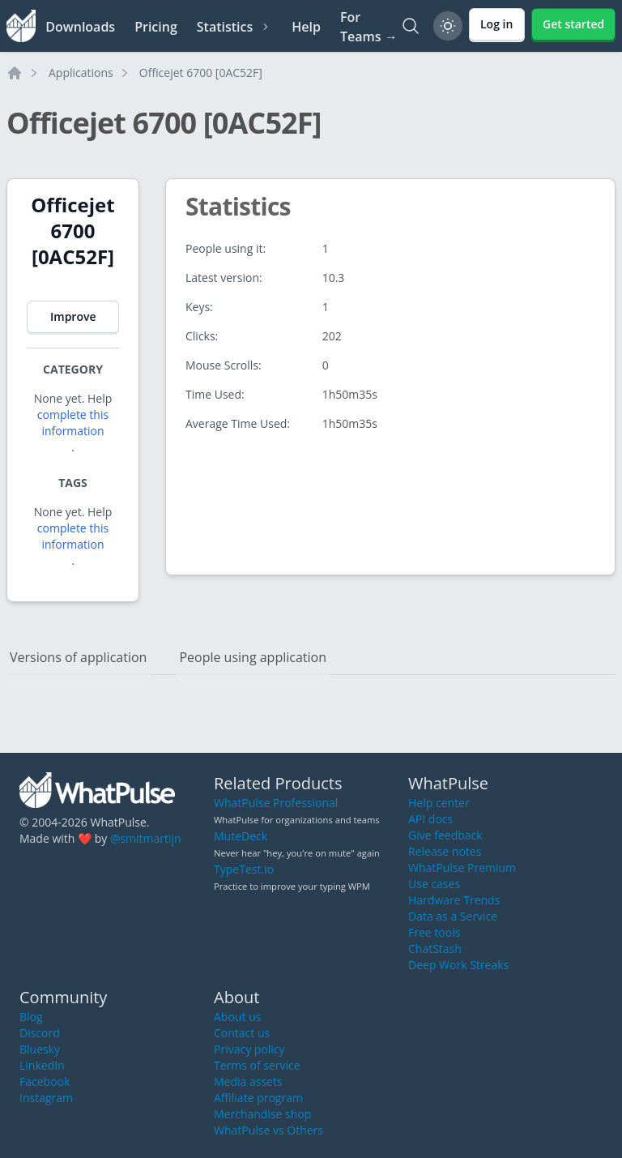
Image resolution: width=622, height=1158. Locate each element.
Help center (439, 802)
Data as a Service (452, 916)
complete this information (73, 422)
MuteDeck (240, 836)
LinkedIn (42, 1065)
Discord (39, 1032)
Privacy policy (249, 1049)
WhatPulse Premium (462, 867)
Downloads (80, 27)
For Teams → (369, 26)
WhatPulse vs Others (268, 1130)
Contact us (242, 1032)
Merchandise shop (262, 1114)
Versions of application (78, 657)
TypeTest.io (244, 869)
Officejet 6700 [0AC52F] (200, 72)
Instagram (46, 1097)
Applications (81, 72)
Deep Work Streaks (458, 964)
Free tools (434, 932)
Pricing (155, 27)
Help (306, 27)
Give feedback (445, 835)
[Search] (410, 26)
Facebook (44, 1081)
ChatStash (435, 948)
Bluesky (39, 1049)
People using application (252, 657)
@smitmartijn (145, 838)
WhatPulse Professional (276, 802)
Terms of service (257, 1065)
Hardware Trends (454, 900)
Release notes (444, 851)
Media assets (248, 1081)
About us (237, 1016)
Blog (31, 1016)
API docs (430, 819)
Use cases (434, 883)
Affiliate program (258, 1097)
